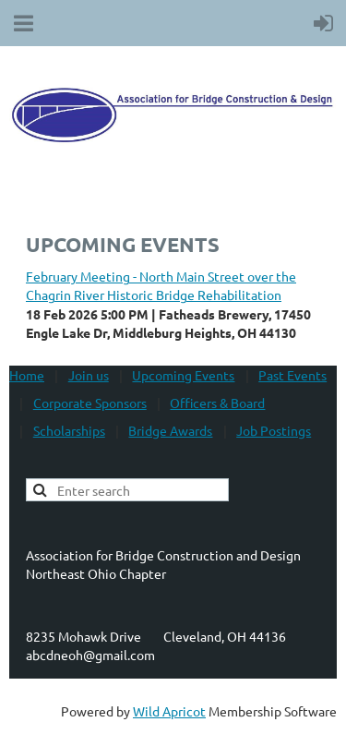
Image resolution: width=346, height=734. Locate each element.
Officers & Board (217, 402)
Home (26, 375)
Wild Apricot (169, 711)
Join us (88, 375)
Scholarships (69, 430)
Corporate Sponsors (90, 402)
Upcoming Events (183, 375)
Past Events (292, 375)
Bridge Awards (170, 430)
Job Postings (273, 430)
